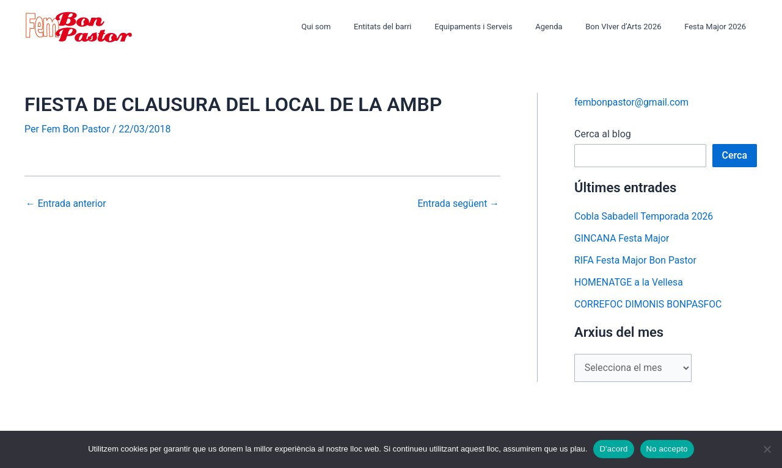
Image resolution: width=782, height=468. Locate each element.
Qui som (355, 26)
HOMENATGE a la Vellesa (629, 282)
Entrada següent (457, 204)
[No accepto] (767, 449)
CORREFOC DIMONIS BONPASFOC (649, 304)
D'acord (613, 448)
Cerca (735, 155)
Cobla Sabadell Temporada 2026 (644, 216)
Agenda (566, 26)
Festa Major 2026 (719, 26)
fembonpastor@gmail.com (632, 102)
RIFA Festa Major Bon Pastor (636, 260)
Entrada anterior (67, 204)
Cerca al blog (602, 134)
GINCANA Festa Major (622, 238)
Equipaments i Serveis (498, 26)
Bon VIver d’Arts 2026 (634, 26)
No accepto (667, 448)
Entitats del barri (414, 26)
